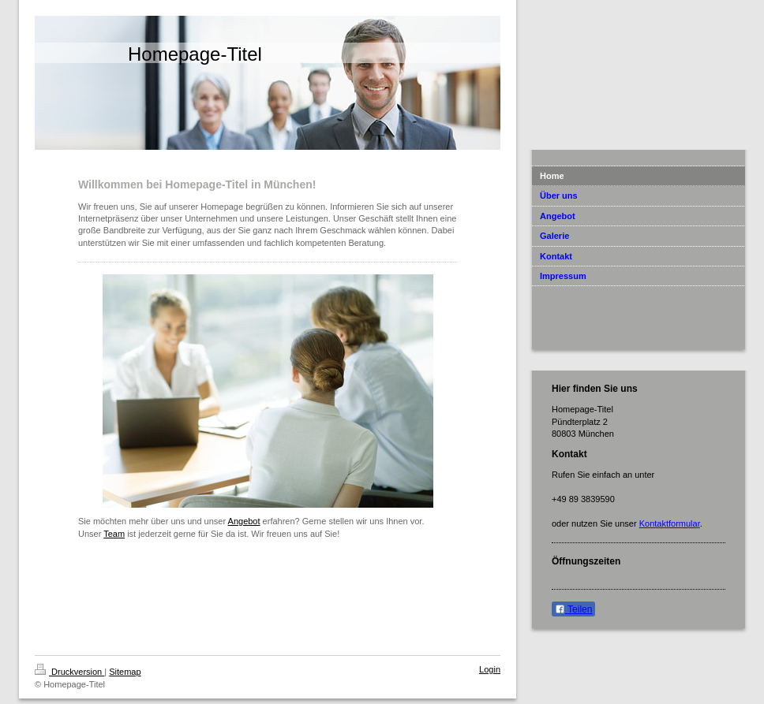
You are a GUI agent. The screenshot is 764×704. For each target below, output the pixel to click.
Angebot (244, 521)
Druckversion (69, 671)
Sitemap (124, 671)
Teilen (573, 609)
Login (489, 669)
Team (114, 533)
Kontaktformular (669, 523)
